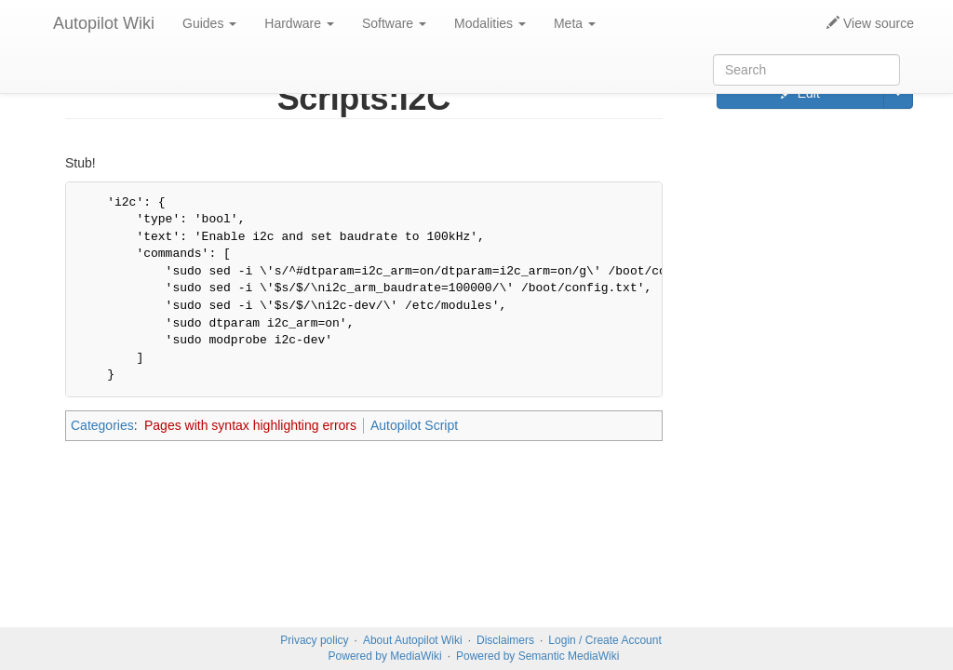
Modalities (490, 23)
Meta (575, 23)
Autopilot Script (414, 425)
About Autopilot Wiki (413, 640)
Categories (102, 425)
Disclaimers (505, 640)
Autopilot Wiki (103, 23)
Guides (209, 23)
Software (394, 23)
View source (870, 23)
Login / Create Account (604, 640)
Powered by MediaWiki (385, 656)
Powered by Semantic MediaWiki (537, 656)
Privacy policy (314, 640)
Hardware (299, 23)
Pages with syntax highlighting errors (250, 425)
